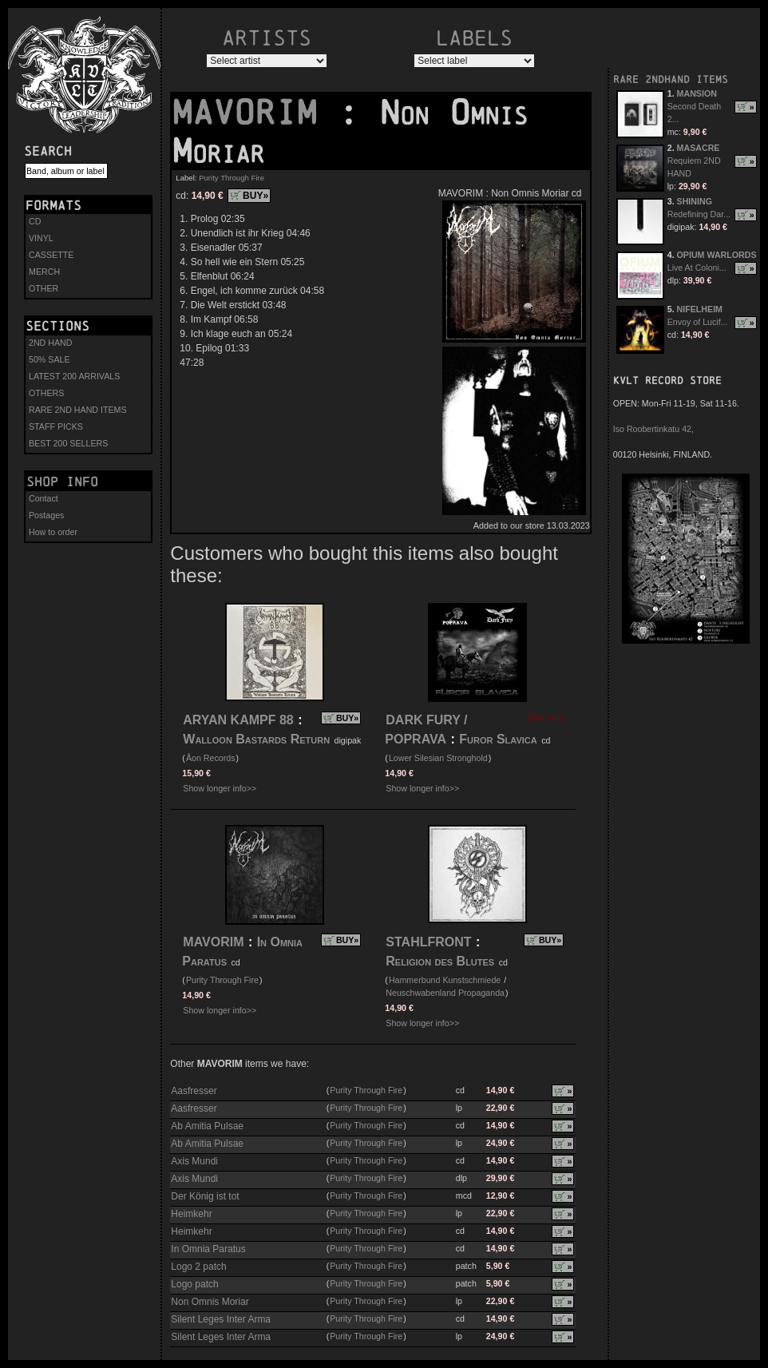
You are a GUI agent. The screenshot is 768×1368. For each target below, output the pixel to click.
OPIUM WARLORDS (717, 255)
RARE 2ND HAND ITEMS (78, 409)
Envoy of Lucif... (697, 322)
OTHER (43, 288)
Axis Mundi (194, 1161)
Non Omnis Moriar (209, 1301)
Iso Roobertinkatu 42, (653, 429)
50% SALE (49, 359)
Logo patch (194, 1284)
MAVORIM (255, 112)
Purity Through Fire (231, 177)
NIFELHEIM (699, 309)
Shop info (62, 481)
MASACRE (698, 148)
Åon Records (211, 758)
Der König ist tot (205, 1196)
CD (35, 221)
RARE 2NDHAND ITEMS (670, 79)
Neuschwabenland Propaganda (445, 992)
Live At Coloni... (696, 267)
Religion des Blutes (440, 961)
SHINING (694, 201)
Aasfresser (193, 1090)
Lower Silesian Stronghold (438, 758)
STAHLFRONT (428, 942)
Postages (46, 515)
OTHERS (46, 393)
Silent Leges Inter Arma (221, 1319)
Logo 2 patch (198, 1266)
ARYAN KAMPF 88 (238, 720)
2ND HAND (50, 342)
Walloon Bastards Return (256, 739)
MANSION (697, 93)
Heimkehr (191, 1213)
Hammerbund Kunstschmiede (445, 980)
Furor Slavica (497, 739)
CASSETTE (51, 255)
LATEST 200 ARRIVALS (74, 376)
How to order (53, 532)
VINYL (41, 238)
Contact (43, 498)
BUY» (255, 195)
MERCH (44, 271)
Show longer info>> (219, 788)
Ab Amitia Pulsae (207, 1126)
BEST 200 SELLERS (68, 443)
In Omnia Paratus (208, 1249)
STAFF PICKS (56, 426)
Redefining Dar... (698, 214)
